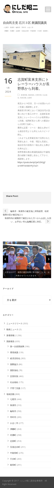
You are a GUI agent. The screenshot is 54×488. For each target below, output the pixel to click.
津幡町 (13, 429)
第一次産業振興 (17, 346)
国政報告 (31, 95)
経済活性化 (15, 358)
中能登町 (14, 452)
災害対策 (38, 95)
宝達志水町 (15, 447)
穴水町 (13, 458)
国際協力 (14, 364)
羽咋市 (13, 417)
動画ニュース (12, 329)
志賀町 (29, 98)
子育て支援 (15, 388)
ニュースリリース (14, 323)
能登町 (13, 464)
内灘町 (13, 435)
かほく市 (14, 423)
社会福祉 (14, 382)
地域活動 (23, 98)
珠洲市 (13, 405)
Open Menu (48, 9)
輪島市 (13, 411)
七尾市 (13, 399)
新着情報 (24, 95)
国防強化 (14, 370)
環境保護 (14, 352)
